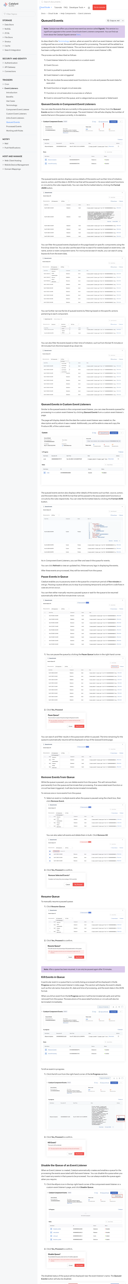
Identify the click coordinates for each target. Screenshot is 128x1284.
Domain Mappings (13, 169)
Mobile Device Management (17, 165)
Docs (43, 13)
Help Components (68, 13)
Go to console (99, 7)
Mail (6, 143)
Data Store (9, 25)
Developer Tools (76, 7)
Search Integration (13, 50)
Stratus (8, 41)
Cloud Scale (53, 13)
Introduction (11, 92)
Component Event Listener (17, 109)
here (78, 35)
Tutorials (58, 7)
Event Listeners (11, 88)
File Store (9, 37)
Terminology (11, 105)
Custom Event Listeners (16, 114)
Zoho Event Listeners (15, 118)
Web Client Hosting (13, 161)
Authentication (11, 63)
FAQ (66, 7)
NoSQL (8, 29)
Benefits (9, 97)
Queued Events (13, 122)
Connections (10, 71)
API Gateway (10, 67)
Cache (7, 46)
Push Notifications (12, 148)
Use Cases (10, 101)
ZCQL (7, 33)
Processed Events (14, 126)
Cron (7, 84)
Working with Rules (14, 131)
